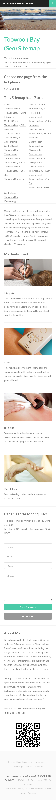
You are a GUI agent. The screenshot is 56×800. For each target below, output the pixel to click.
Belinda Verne (10, 3)
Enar (22, 162)
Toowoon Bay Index (14, 179)
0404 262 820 (25, 3)
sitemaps (32, 793)
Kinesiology (35, 112)
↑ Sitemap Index (12, 88)
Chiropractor (10, 154)
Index (7, 104)
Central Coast (11, 108)
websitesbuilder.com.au (33, 767)
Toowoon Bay (11, 112)
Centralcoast (35, 116)
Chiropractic (10, 141)
